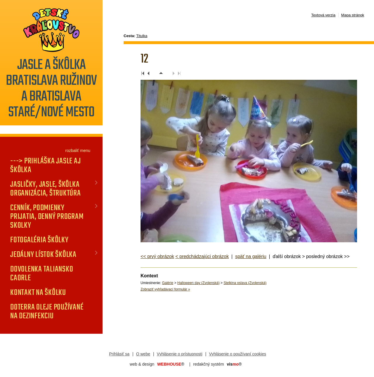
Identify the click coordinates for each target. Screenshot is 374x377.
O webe (143, 354)
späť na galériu (250, 256)
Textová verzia (323, 15)
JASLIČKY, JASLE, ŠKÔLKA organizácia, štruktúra (45, 188)
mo (234, 364)
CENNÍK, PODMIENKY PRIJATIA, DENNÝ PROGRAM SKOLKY (46, 216)
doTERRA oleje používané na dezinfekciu (46, 311)
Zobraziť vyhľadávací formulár (165, 289)
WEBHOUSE (170, 364)
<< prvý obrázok (157, 256)
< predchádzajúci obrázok (202, 256)
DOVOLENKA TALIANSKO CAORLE (41, 273)
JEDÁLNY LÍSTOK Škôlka (43, 254)
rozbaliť (72, 150)
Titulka (141, 36)
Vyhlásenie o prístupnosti (179, 354)
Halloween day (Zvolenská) (198, 283)
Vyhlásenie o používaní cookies (237, 354)
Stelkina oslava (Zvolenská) (245, 283)
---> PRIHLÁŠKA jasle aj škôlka (45, 165)
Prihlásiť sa (119, 354)
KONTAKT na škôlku (38, 292)
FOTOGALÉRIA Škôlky (39, 239)
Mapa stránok (352, 15)
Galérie (167, 283)
